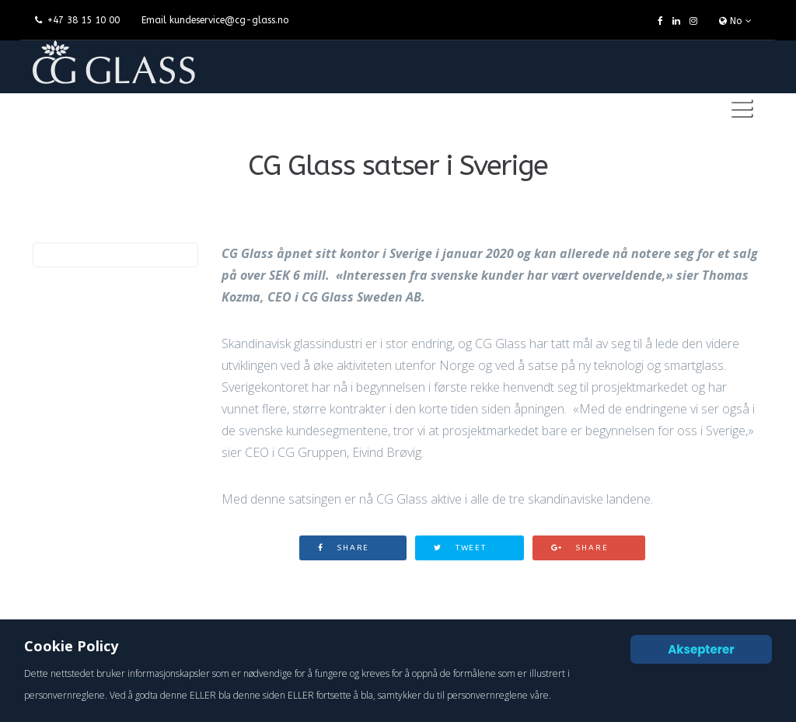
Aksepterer (701, 649)
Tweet (460, 548)
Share (344, 548)
